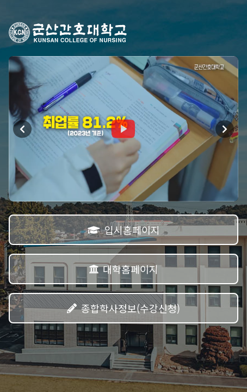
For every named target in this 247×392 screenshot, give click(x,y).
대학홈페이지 (123, 269)
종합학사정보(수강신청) (123, 308)
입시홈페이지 (124, 230)
